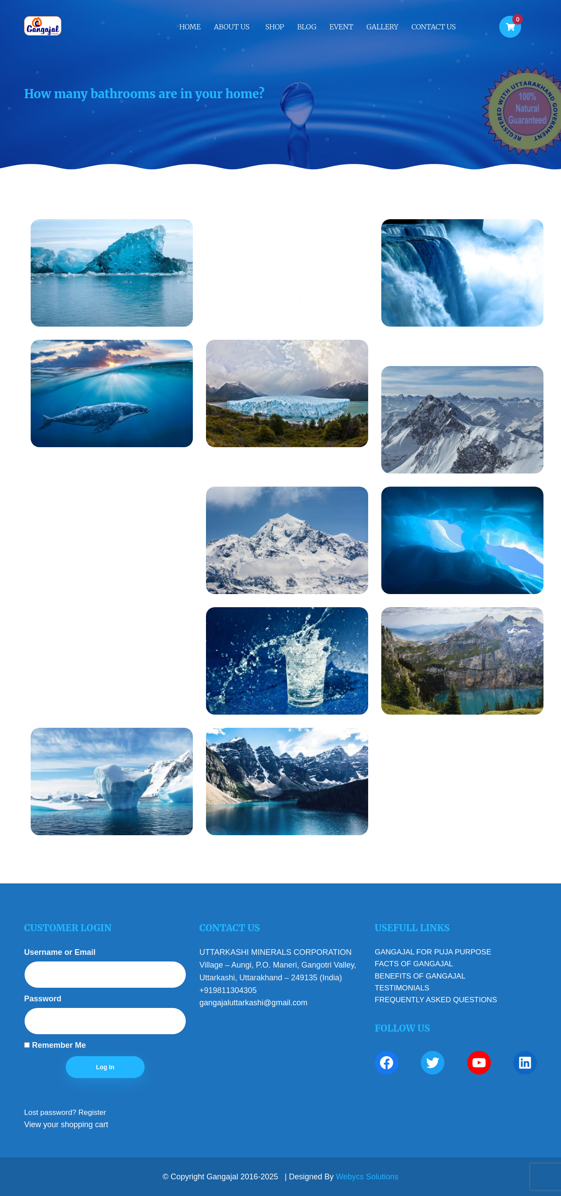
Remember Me (55, 1045)
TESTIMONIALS (402, 988)
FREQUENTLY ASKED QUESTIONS (436, 1000)
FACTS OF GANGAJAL (414, 964)
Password (42, 998)
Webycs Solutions (367, 1176)
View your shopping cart (66, 1124)
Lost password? (50, 1112)
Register (92, 1112)
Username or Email (60, 952)
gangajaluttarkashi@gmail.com (253, 1002)
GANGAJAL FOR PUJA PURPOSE (433, 952)
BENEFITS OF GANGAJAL (420, 976)
